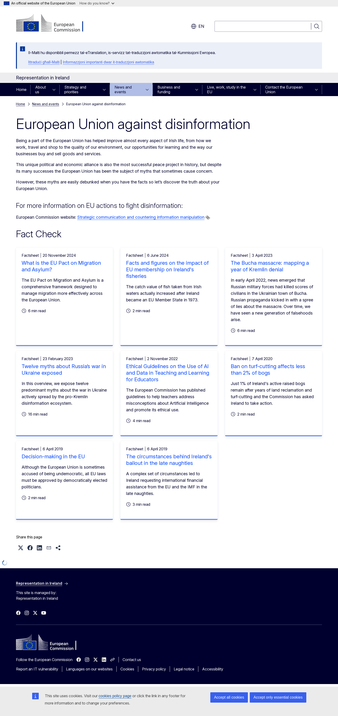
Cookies (127, 669)
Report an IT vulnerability (37, 669)
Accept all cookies (229, 697)
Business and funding (168, 89)
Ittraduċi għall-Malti (44, 62)
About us (40, 89)
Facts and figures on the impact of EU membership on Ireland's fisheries (167, 269)
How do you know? (97, 3)
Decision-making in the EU (53, 456)
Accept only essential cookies (278, 697)
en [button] (197, 26)
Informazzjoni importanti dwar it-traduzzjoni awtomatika (108, 62)
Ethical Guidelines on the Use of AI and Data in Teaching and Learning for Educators (167, 372)
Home (21, 89)
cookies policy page (115, 696)
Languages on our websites (89, 669)
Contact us (132, 659)
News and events (123, 89)
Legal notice (184, 669)
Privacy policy (154, 669)
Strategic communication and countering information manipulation (140, 217)
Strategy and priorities (75, 89)
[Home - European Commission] (54, 23)
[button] (20, 548)
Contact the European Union (284, 89)
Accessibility (212, 669)
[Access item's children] (55, 89)
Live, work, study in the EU (226, 89)
